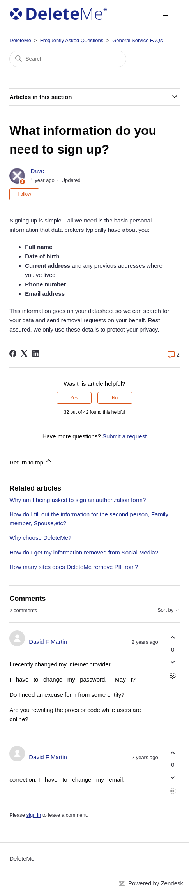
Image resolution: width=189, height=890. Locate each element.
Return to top (31, 461)
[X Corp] (24, 353)
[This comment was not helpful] (173, 662)
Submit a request (124, 436)
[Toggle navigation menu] (166, 14)
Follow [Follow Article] (24, 194)
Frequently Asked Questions (72, 40)
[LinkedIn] (35, 353)
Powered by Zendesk (155, 883)
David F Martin (48, 641)
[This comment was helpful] (173, 637)
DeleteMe (20, 40)
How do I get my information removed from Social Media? (83, 552)
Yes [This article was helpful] (74, 398)
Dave (37, 171)
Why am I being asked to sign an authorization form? (77, 499)
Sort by (168, 610)
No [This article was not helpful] (115, 398)
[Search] (68, 59)
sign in (33, 815)
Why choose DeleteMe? (40, 537)
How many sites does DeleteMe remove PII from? (73, 566)
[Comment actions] (173, 676)
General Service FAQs (137, 40)
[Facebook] (12, 353)
